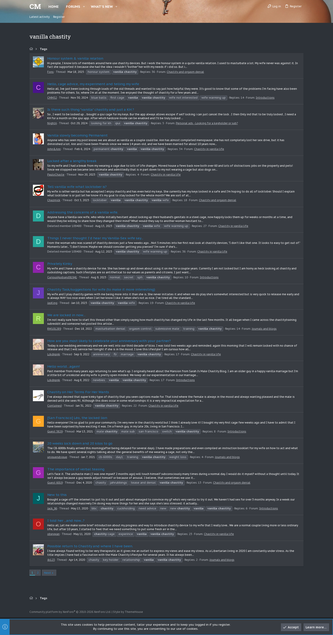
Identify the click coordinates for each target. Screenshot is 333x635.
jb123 (51, 559)
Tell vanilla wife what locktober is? (77, 186)
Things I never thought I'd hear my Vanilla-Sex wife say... (95, 238)
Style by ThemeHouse (128, 612)
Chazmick (53, 200)
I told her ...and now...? (66, 520)
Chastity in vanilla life (209, 149)
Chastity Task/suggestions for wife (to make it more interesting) (101, 289)
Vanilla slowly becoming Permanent (77, 135)
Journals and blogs (264, 328)
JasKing (52, 303)
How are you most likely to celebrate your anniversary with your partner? (109, 341)
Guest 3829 (55, 431)
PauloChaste (55, 174)
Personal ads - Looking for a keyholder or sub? (207, 123)
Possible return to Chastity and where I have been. (90, 546)
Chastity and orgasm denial (185, 72)
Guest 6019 (55, 482)
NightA (52, 123)
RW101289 (54, 328)
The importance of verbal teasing (75, 469)
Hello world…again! (63, 366)
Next (47, 572)
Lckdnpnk (53, 354)
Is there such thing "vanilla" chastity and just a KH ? (90, 109)
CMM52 (52, 97)
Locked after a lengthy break (72, 161)
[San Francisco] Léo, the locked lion (77, 418)
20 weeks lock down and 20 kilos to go (79, 443)
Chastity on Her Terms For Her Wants (78, 392)
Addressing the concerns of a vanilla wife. (82, 212)
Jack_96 (52, 508)
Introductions (265, 97)
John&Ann (54, 149)
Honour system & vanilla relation (75, 58)
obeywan (53, 534)
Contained (54, 405)
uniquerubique (57, 457)
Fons (50, 72)
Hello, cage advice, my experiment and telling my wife (93, 84)
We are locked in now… (66, 315)
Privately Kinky (59, 263)
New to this (57, 495)
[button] (84, 6)
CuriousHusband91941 (62, 277)
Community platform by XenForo (70, 612)
